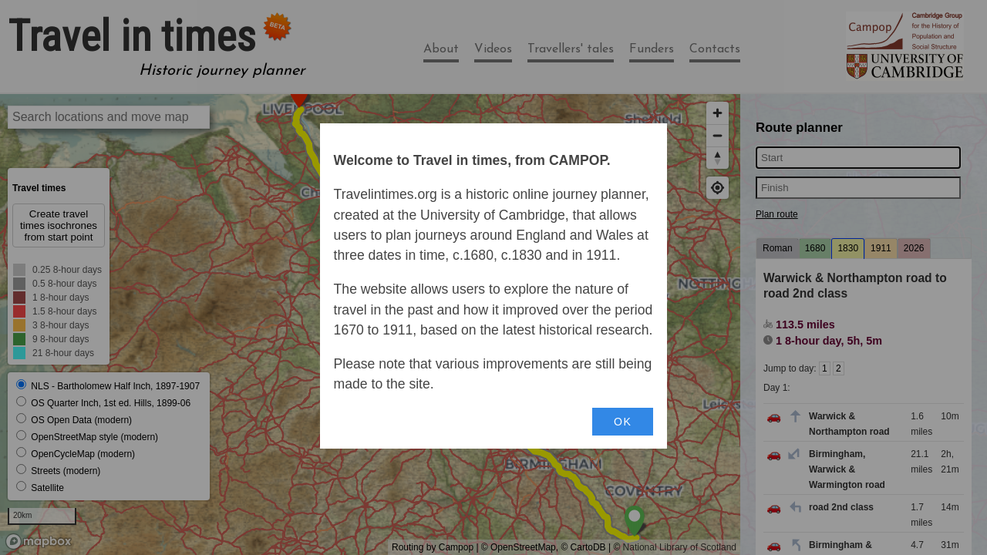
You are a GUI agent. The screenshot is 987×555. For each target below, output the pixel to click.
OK (623, 421)
